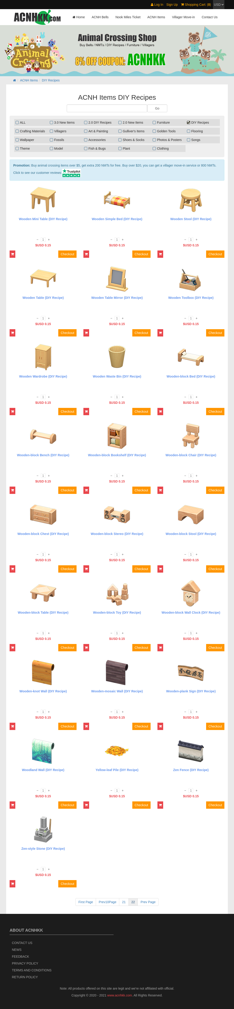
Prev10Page (107, 902)
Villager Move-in (183, 17)
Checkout (67, 254)
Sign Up (172, 4)
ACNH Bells (100, 17)
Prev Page (148, 902)
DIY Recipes (51, 80)
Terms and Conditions (31, 970)
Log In (157, 4)
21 (124, 902)
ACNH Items (156, 17)
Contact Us (210, 17)
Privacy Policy (25, 963)
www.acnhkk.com (119, 995)
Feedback (20, 956)
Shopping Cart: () (196, 4)
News (16, 950)
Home (78, 17)
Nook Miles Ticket (128, 17)
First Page (85, 902)
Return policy (25, 977)
